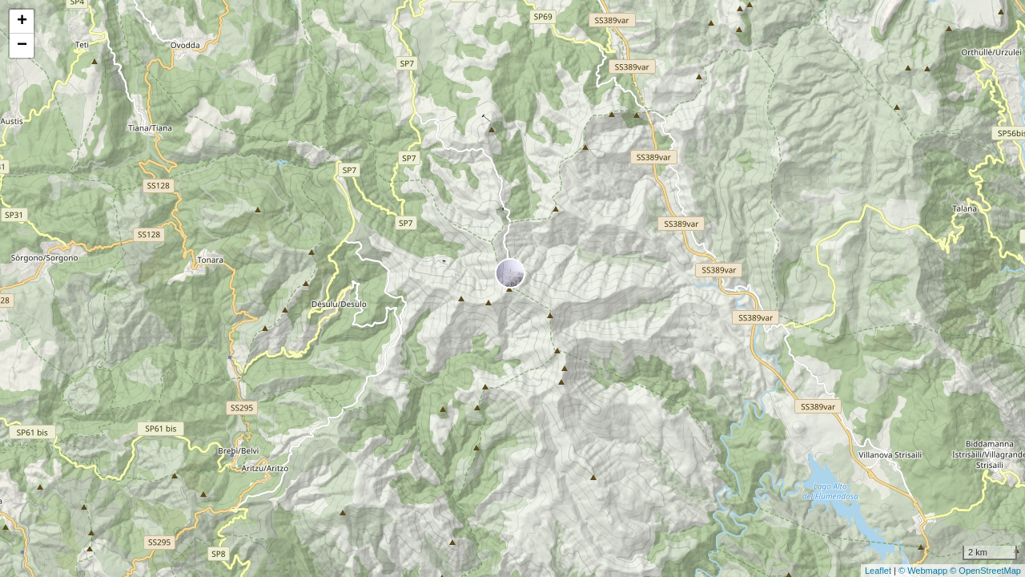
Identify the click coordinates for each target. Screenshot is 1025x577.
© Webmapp (924, 570)
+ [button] (22, 22)
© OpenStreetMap (985, 570)
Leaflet (878, 570)
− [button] (22, 46)
